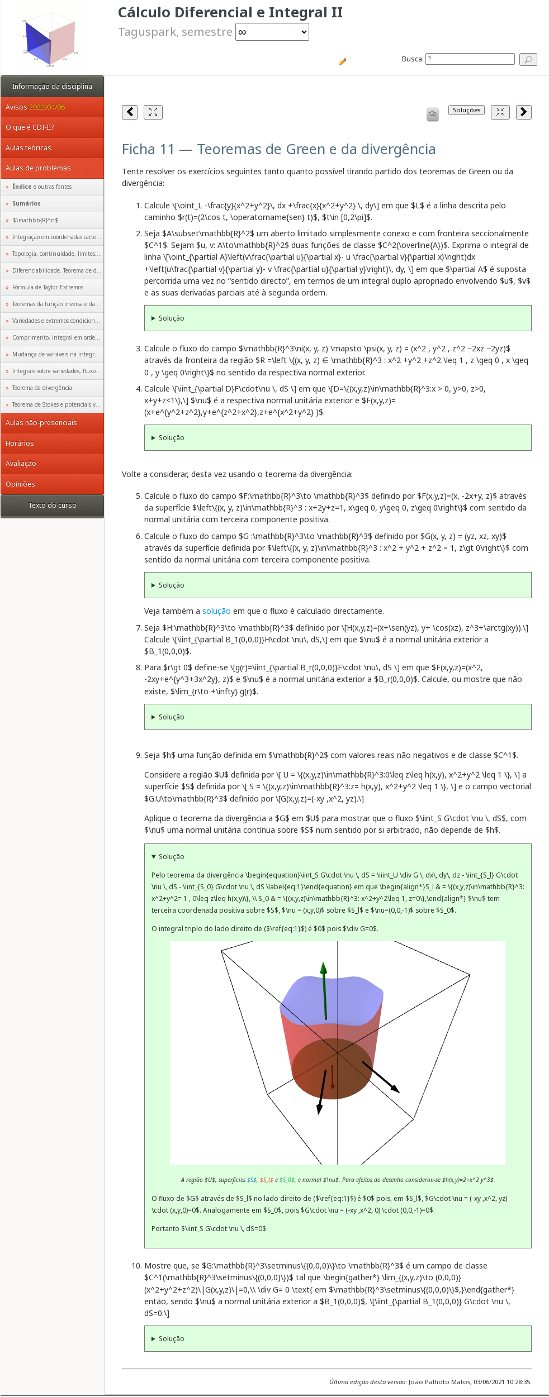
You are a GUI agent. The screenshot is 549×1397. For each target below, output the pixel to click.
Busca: (458, 59)
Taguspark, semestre (213, 31)
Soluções (466, 110)
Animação (337, 1053)
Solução (171, 318)
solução (216, 610)
